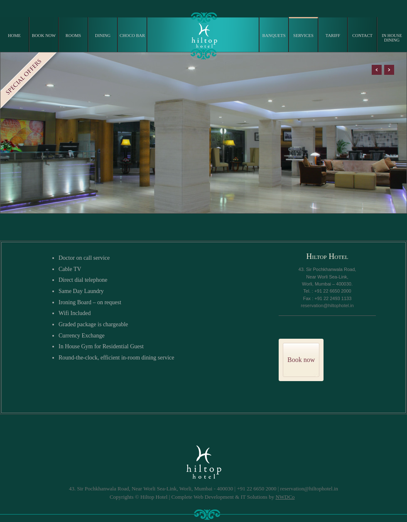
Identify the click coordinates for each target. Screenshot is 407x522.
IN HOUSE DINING (392, 37)
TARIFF (333, 35)
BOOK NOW (44, 35)
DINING (102, 35)
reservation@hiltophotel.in (327, 305)
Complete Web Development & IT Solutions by (233, 497)
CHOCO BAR (132, 35)
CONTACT (362, 35)
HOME (14, 35)
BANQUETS (273, 35)
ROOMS (73, 35)
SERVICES (303, 35)
